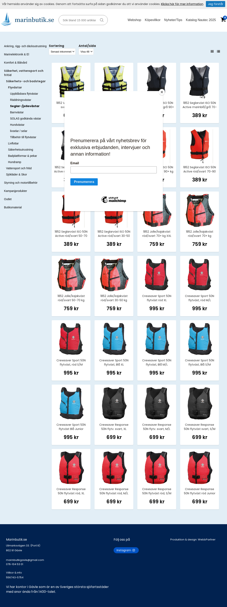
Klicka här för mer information (182, 4)
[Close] (162, 92)
